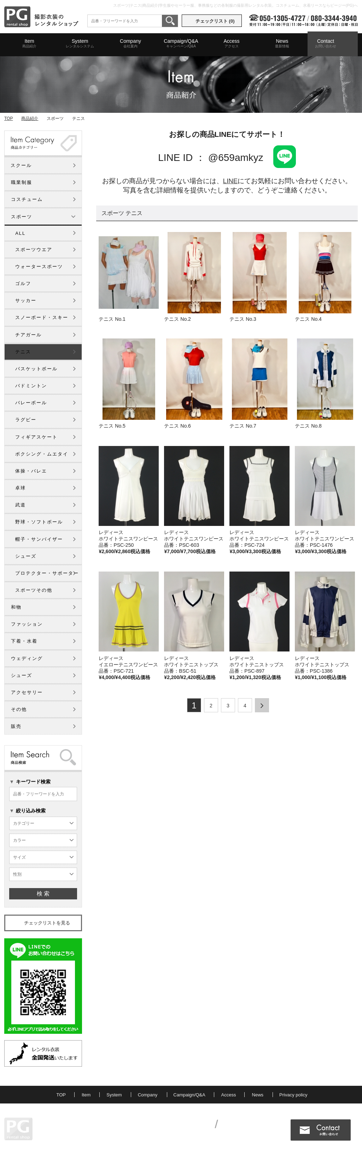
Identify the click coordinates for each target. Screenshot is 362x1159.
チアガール (28, 334)
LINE (230, 181)
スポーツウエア (33, 249)
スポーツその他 (33, 590)
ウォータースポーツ (39, 266)
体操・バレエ (31, 471)
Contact (326, 43)
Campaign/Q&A (181, 43)
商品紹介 (29, 118)
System (80, 43)
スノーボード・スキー (41, 317)
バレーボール (31, 402)
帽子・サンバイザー (39, 539)
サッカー (25, 300)
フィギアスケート (36, 437)
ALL (20, 233)
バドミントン (31, 385)
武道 (20, 505)
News (282, 43)
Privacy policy (293, 1094)
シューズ (25, 556)
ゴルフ (23, 283)
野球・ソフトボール (39, 522)
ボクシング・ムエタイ (41, 454)
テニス (23, 351)
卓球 (20, 488)
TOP (8, 118)
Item (29, 43)
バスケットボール (36, 368)
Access (231, 43)
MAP (71, 1134)
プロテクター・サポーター (47, 573)
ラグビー (25, 419)
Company (130, 43)
